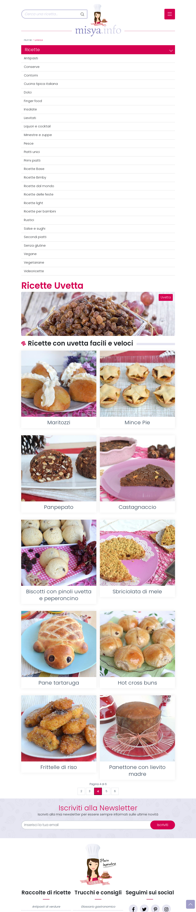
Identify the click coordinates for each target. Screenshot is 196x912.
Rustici (29, 220)
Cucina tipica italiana (41, 84)
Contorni (31, 75)
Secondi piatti (35, 237)
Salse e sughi (34, 229)
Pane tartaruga (58, 682)
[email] (88, 825)
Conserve (32, 67)
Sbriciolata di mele (137, 591)
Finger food (33, 101)
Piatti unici (32, 152)
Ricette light (33, 203)
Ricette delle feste (38, 194)
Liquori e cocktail (37, 126)
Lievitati (30, 118)
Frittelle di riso (58, 767)
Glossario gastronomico (98, 906)
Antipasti (31, 58)
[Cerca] (49, 14)
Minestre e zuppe (38, 135)
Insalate (30, 109)
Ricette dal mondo (39, 186)
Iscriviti (162, 825)
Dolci (28, 92)
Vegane (30, 254)
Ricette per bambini (40, 211)
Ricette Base (34, 169)
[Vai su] (190, 904)
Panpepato (58, 507)
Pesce (29, 143)
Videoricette (34, 271)
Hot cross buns (137, 682)
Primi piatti (32, 160)
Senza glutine (35, 246)
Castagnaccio (137, 507)
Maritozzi (58, 422)
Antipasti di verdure (46, 906)
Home (28, 39)
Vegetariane (34, 262)
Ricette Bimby (35, 177)
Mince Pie (137, 422)
